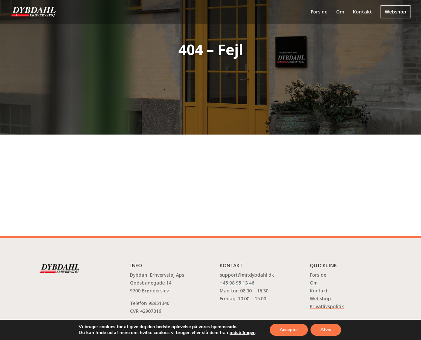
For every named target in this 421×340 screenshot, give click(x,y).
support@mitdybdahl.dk (247, 275)
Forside (319, 12)
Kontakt (362, 12)
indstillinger (242, 333)
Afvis (325, 330)
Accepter (289, 330)
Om (340, 12)
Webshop (395, 12)
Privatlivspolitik (327, 306)
